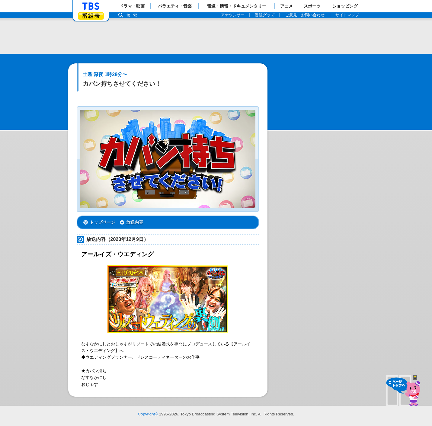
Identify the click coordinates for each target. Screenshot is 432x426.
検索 (133, 15)
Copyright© (148, 414)
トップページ (102, 222)
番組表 (91, 16)
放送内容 (134, 222)
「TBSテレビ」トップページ (90, 6)
